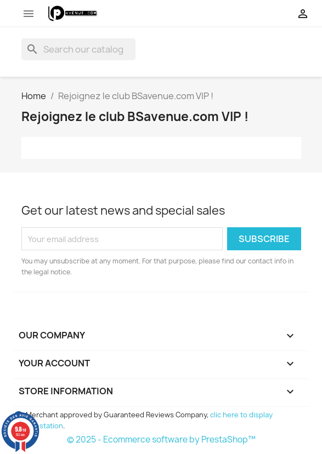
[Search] (78, 49)
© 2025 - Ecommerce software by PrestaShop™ (161, 439)
